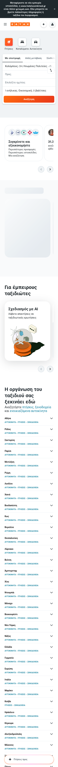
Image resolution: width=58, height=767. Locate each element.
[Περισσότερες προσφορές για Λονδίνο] (51, 484)
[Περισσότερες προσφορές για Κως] (51, 517)
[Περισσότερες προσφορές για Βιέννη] (51, 560)
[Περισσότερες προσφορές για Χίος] (51, 582)
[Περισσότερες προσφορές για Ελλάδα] (51, 647)
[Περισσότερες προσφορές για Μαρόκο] (51, 691)
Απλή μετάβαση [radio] (33, 58)
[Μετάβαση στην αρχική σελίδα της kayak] (20, 24)
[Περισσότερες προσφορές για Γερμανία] (51, 658)
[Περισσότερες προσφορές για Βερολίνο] (51, 528)
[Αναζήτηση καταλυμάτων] (22, 42)
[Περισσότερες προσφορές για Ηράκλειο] (51, 713)
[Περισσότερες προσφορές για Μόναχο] (51, 604)
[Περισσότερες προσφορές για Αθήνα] (51, 419)
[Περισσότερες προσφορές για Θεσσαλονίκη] (51, 538)
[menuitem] (9, 44)
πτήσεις (28, 407)
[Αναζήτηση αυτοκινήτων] (36, 42)
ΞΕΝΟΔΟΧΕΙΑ (32, 422)
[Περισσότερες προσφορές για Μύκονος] (51, 745)
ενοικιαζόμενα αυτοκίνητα (28, 411)
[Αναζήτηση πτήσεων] (9, 42)
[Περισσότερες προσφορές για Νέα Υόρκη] (51, 626)
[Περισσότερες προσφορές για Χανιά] (51, 495)
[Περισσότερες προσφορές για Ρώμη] (51, 473)
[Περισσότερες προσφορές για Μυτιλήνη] (51, 462)
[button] (54, 9)
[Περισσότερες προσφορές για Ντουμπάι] (51, 593)
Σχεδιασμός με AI (23, 310)
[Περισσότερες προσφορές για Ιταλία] (51, 680)
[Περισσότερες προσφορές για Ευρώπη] (51, 669)
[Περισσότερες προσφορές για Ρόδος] (51, 430)
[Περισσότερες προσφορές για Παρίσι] (51, 451)
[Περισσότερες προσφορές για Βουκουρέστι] (51, 615)
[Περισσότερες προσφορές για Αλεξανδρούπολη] (51, 734)
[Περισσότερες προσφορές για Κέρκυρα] (51, 723)
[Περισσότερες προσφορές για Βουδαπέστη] (51, 506)
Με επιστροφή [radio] (12, 58)
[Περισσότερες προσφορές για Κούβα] (51, 702)
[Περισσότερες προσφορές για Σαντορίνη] (51, 440)
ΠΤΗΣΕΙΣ (21, 422)
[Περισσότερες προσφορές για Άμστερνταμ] (51, 571)
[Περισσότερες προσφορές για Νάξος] (51, 636)
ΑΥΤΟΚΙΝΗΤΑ (10, 422)
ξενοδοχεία (43, 407)
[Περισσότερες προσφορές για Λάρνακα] (51, 549)
